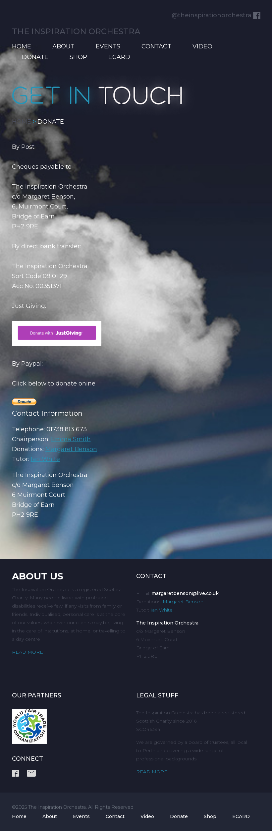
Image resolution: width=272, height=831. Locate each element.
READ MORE (27, 652)
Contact (156, 46)
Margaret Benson (71, 449)
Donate (35, 57)
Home (21, 46)
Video (202, 46)
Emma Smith (71, 439)
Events (108, 46)
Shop (78, 57)
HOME (21, 121)
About (63, 46)
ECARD (119, 57)
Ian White (45, 459)
